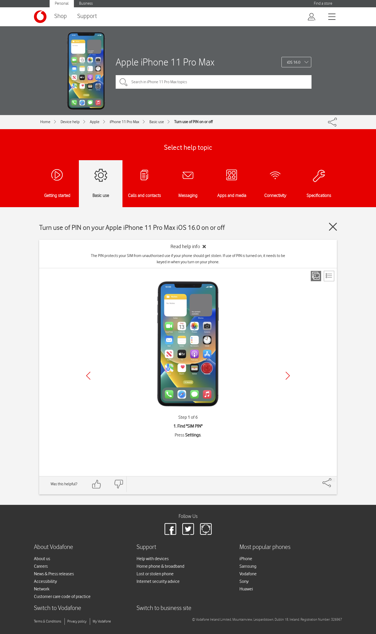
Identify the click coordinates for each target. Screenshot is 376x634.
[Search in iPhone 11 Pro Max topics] (214, 82)
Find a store (323, 3)
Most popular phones (264, 547)
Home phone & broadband (160, 566)
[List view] (329, 276)
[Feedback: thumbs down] (118, 484)
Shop (60, 16)
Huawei (246, 588)
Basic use (156, 121)
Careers (41, 566)
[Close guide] (333, 227)
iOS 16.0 (293, 62)
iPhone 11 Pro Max (124, 121)
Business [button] (86, 3)
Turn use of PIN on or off (193, 121)
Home (45, 121)
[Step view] (316, 276)
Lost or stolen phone (155, 573)
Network (41, 588)
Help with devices (153, 558)
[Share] (333, 480)
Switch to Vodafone (57, 608)
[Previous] (88, 376)
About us (42, 558)
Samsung (247, 566)
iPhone (245, 558)
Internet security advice (158, 581)
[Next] (288, 376)
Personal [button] (62, 3)
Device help (70, 121)
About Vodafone (53, 547)
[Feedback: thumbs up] (96, 484)
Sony (244, 581)
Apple (94, 121)
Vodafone (248, 573)
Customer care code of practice (62, 596)
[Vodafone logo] (40, 16)
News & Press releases (54, 573)
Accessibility (45, 581)
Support (87, 16)
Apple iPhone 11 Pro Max (165, 62)
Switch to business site (164, 608)
